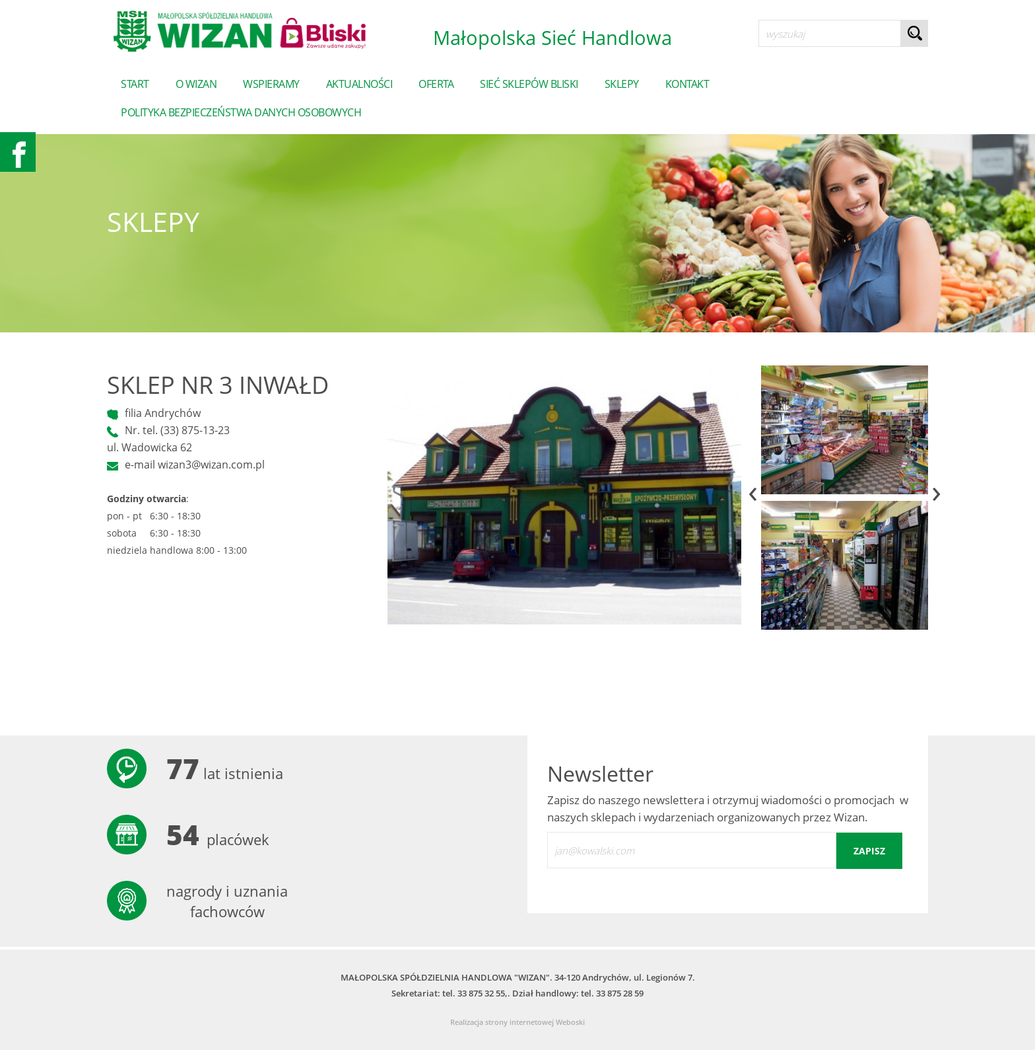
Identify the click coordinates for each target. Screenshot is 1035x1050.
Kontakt (687, 84)
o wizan (196, 84)
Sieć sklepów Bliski (529, 84)
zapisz (869, 850)
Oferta (435, 84)
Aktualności (359, 84)
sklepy (622, 84)
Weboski (570, 1022)
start (135, 84)
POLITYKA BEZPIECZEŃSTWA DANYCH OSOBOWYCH (241, 112)
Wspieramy (271, 84)
